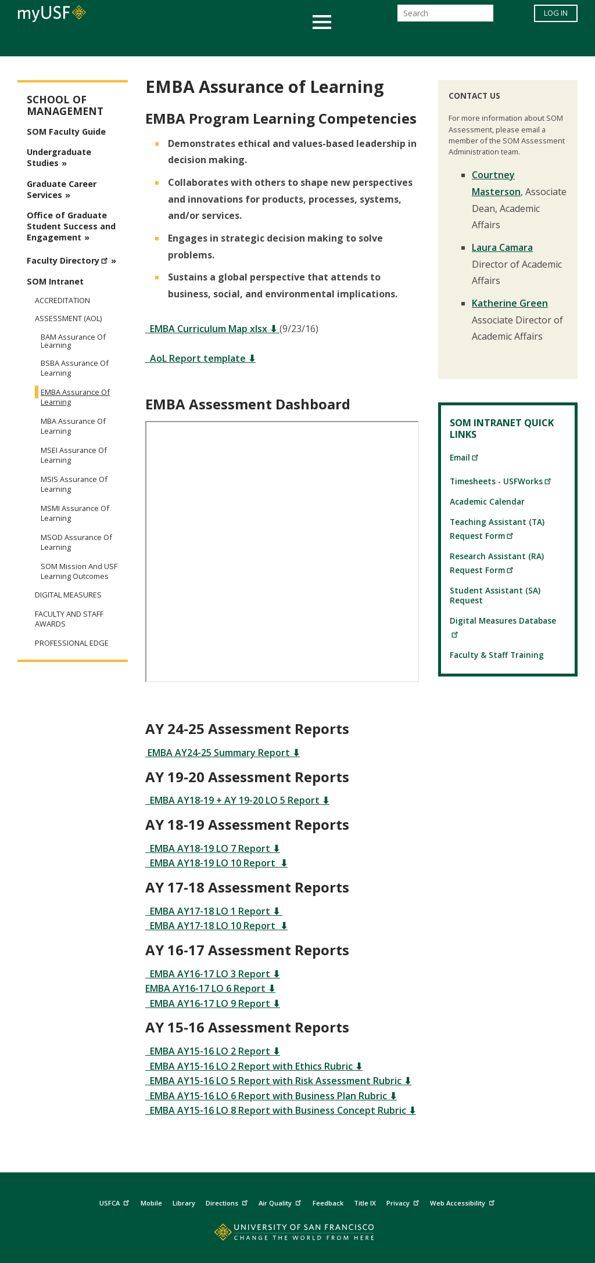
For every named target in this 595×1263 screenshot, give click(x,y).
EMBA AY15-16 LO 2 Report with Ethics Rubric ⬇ (254, 1066)
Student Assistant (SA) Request (495, 595)
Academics (72, 42)
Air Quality (281, 1201)
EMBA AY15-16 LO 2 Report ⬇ (212, 1051)
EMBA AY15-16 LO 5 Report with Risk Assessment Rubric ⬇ (278, 1080)
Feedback (328, 1203)
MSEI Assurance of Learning (74, 455)
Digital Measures (68, 595)
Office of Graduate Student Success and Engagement (71, 226)
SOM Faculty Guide (66, 131)
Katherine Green (510, 303)
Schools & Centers (503, 42)
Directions (228, 1201)
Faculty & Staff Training (497, 654)
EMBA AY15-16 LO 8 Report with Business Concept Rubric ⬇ (280, 1110)
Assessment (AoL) (68, 318)
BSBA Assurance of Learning (75, 368)
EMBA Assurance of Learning (75, 397)
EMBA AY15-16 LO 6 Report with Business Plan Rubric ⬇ (271, 1095)
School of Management (65, 105)
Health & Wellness (263, 42)
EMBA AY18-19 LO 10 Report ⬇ (216, 863)
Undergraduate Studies (59, 157)
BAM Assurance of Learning (73, 341)
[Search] (445, 16)
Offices (420, 42)
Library (184, 1203)
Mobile (151, 1203)
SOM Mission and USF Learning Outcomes (79, 571)
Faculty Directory (69, 259)
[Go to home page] (298, 1235)
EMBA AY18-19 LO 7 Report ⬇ (212, 848)
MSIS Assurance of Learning (74, 484)
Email (464, 457)
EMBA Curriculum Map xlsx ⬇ (212, 328)
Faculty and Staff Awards (69, 619)
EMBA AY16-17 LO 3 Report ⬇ (212, 973)
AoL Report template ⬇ (200, 358)
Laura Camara (502, 247)
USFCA (115, 1201)
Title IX (365, 1203)
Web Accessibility (463, 1201)
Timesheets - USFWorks (501, 481)
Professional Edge (72, 643)
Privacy (404, 1201)
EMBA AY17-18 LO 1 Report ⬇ (213, 911)
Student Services (158, 42)
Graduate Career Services (61, 189)
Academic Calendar (487, 501)
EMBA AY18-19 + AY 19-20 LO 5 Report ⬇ (237, 800)
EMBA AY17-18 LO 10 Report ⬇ (216, 925)
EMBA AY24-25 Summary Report (218, 752)
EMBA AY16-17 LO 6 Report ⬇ (210, 988)
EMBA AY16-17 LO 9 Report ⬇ (212, 1003)
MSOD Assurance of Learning (76, 542)
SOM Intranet (55, 281)
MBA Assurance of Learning (73, 426)
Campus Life (355, 42)
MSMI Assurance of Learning (75, 513)
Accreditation (62, 300)
